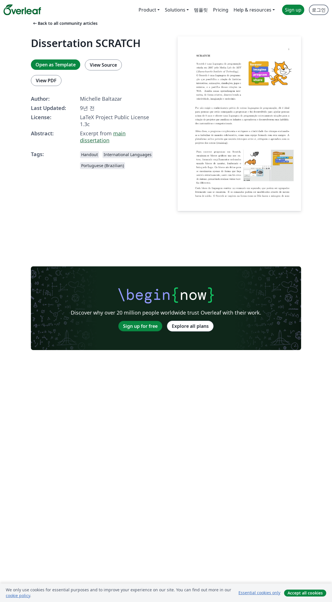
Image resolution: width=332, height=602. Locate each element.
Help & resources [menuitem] (252, 10)
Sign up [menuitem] (293, 10)
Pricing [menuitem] (220, 10)
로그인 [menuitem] (319, 10)
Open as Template (56, 64)
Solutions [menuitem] (175, 10)
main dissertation (103, 137)
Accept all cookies (305, 593)
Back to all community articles (65, 23)
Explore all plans (190, 326)
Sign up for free (140, 326)
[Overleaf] (22, 10)
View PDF (46, 80)
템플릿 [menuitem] (201, 10)
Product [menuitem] (147, 10)
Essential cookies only (259, 592)
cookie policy (18, 595)
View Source (103, 65)
